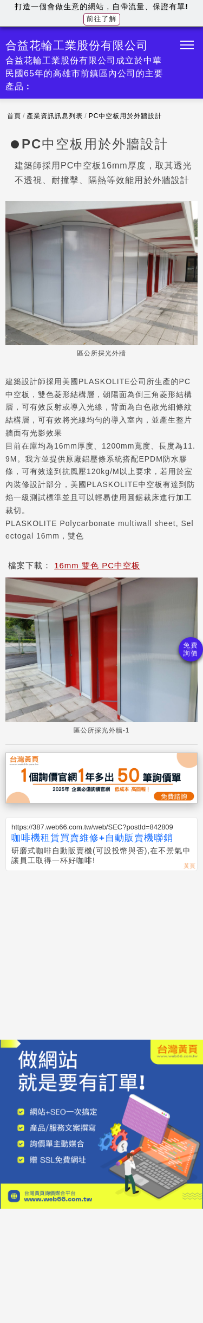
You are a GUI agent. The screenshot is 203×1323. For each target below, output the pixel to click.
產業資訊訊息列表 (55, 116)
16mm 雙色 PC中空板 (97, 565)
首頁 (14, 116)
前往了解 (102, 19)
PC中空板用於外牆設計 (125, 116)
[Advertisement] (101, 952)
